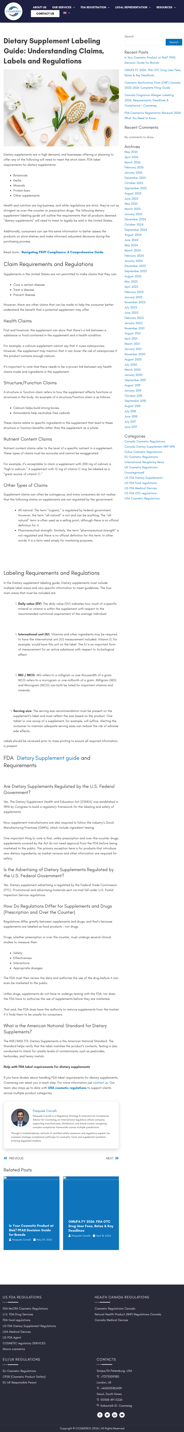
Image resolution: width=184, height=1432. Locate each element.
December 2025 (135, 175)
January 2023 (133, 291)
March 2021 (132, 337)
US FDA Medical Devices (141, 477)
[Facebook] (100, 1414)
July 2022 (131, 301)
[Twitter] (107, 1414)
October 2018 (133, 387)
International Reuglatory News (144, 452)
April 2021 (131, 332)
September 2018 (135, 392)
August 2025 (133, 190)
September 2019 (135, 372)
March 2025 (133, 206)
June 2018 (131, 407)
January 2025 (133, 211)
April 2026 (131, 155)
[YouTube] (122, 1414)
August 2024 (133, 231)
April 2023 (131, 281)
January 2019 (133, 382)
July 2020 (131, 357)
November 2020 (135, 347)
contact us (100, 1082)
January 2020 (134, 367)
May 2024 (131, 241)
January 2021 (133, 342)
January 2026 (133, 170)
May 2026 (131, 150)
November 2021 (135, 322)
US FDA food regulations (141, 472)
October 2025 (134, 180)
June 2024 (132, 236)
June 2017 (131, 417)
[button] (73, 7)
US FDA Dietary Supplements (144, 467)
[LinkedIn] (114, 1414)
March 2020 (133, 362)
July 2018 (130, 402)
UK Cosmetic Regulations (141, 457)
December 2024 (135, 216)
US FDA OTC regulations (141, 482)
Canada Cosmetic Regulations (145, 432)
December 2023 (135, 261)
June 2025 (131, 195)
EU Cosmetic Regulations (141, 447)
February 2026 (134, 165)
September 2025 (136, 185)
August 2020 (133, 352)
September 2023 (136, 266)
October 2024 (134, 221)
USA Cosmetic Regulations (142, 487)
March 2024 (133, 246)
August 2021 (133, 327)
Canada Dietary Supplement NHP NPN (150, 437)
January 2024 (134, 256)
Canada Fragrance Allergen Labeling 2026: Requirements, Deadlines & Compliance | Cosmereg (149, 99)
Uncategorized (134, 462)
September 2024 (136, 226)
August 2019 (133, 377)
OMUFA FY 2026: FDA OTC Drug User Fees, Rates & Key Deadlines (90, 1225)
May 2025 (131, 200)
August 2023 (133, 271)
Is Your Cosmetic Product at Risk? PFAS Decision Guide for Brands (31, 1229)
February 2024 (134, 251)
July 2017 (130, 412)
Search (129, 36)
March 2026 (133, 160)
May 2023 (131, 276)
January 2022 (134, 316)
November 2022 (135, 296)
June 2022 (132, 306)
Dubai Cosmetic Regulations (143, 442)
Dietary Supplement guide (48, 757)
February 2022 (134, 311)
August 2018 (133, 397)
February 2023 (134, 286)
